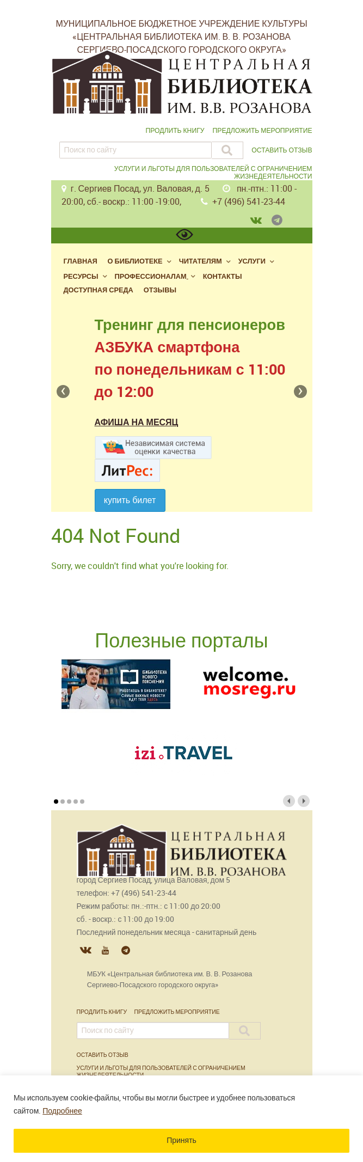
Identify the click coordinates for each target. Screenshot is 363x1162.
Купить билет (130, 500)
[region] (181, 1118)
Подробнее (62, 1111)
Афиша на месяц (137, 422)
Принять (181, 1140)
